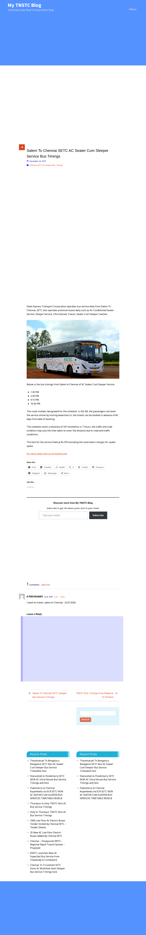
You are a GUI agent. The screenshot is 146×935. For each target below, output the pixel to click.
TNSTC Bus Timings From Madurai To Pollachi (94, 695)
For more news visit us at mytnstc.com (47, 453)
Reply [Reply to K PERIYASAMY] (62, 597)
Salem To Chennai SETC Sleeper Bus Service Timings (50, 695)
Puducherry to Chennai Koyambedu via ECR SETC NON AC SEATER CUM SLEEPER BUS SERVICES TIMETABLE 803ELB (46, 793)
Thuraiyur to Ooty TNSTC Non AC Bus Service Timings (48, 805)
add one (45, 584)
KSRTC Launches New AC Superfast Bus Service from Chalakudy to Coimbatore (44, 856)
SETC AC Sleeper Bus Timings (50, 165)
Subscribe (98, 515)
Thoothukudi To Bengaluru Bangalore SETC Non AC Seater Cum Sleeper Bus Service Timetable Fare (46, 765)
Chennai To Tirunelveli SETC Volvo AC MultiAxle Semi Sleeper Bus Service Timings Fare (47, 868)
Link (56, 597)
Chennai (32, 165)
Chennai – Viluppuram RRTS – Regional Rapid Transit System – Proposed (47, 844)
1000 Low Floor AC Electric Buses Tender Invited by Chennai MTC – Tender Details (48, 824)
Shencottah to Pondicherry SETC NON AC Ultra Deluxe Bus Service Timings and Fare (48, 779)
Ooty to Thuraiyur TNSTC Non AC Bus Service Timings (48, 813)
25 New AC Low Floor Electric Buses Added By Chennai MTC (46, 834)
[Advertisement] (73, 42)
